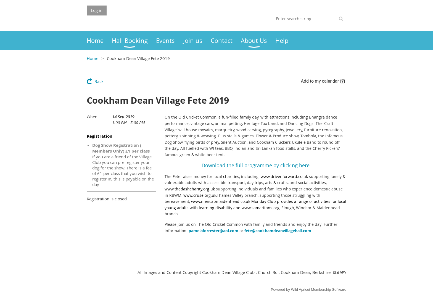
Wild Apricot (300, 289)
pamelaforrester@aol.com (213, 230)
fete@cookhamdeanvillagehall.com (277, 230)
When (92, 116)
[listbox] (323, 81)
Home (92, 58)
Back (99, 81)
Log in (96, 10)
